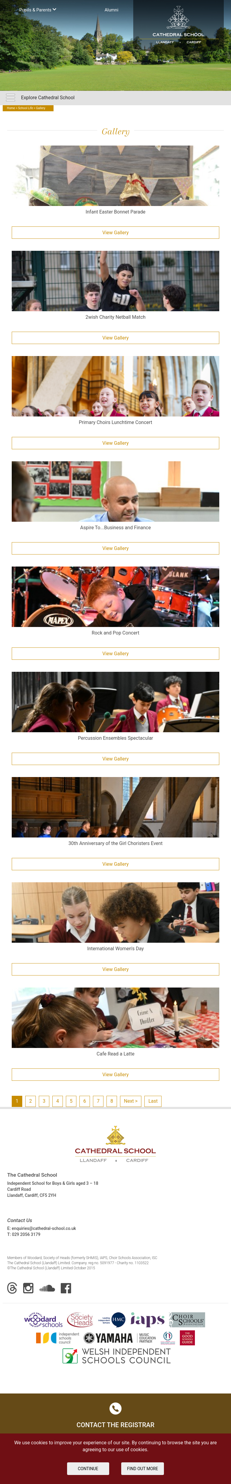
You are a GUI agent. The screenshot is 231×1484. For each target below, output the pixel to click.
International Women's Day (115, 948)
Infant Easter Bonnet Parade (115, 212)
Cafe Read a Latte (115, 1054)
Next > (130, 1101)
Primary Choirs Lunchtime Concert (115, 422)
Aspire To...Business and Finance (115, 527)
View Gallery (115, 232)
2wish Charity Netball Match (115, 317)
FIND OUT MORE (142, 1468)
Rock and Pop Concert (115, 633)
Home (11, 108)
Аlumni (112, 10)
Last (153, 1101)
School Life (25, 108)
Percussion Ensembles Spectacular (115, 738)
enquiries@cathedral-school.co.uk (44, 1228)
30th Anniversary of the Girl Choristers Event (115, 843)
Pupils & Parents (37, 9)
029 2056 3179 (26, 1234)
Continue (88, 1468)
